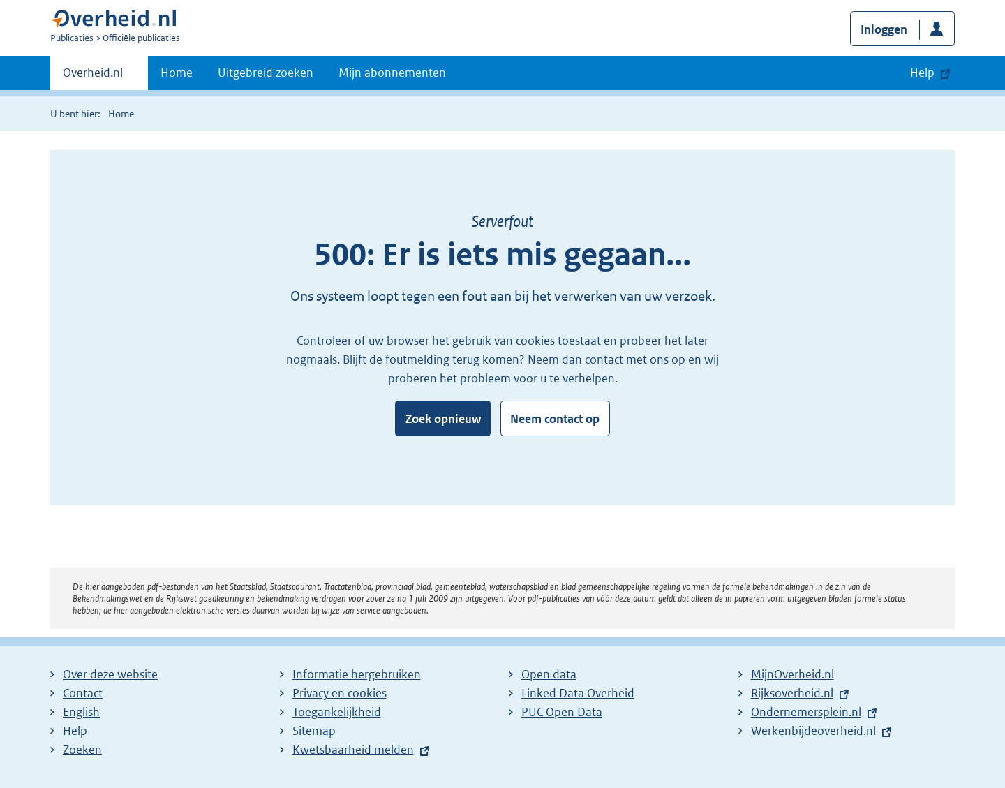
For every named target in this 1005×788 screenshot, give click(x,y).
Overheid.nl (93, 77)
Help (75, 730)
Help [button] (922, 72)
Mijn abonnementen (392, 72)
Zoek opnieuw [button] (443, 418)
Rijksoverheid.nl (792, 693)
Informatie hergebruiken (356, 674)
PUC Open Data (561, 712)
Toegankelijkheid (336, 712)
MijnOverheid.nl (792, 674)
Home (177, 72)
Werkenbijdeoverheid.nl (813, 730)
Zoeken (82, 749)
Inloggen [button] (884, 29)
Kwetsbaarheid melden (353, 749)
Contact (83, 693)
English (81, 712)
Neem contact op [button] (555, 418)
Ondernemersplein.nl (806, 712)
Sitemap (314, 730)
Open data (548, 674)
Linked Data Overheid (577, 693)
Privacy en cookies (339, 693)
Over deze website (110, 674)
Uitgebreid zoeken (265, 72)
